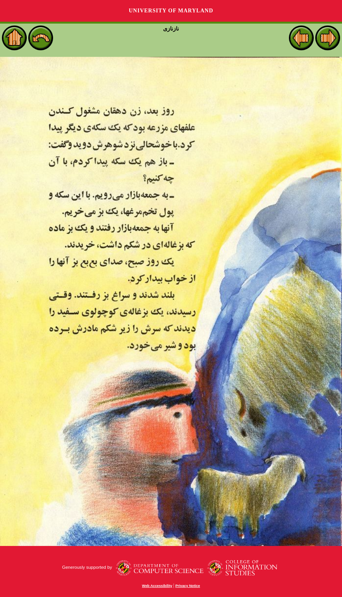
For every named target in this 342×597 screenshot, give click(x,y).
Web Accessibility (157, 586)
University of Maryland (171, 11)
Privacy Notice (187, 586)
